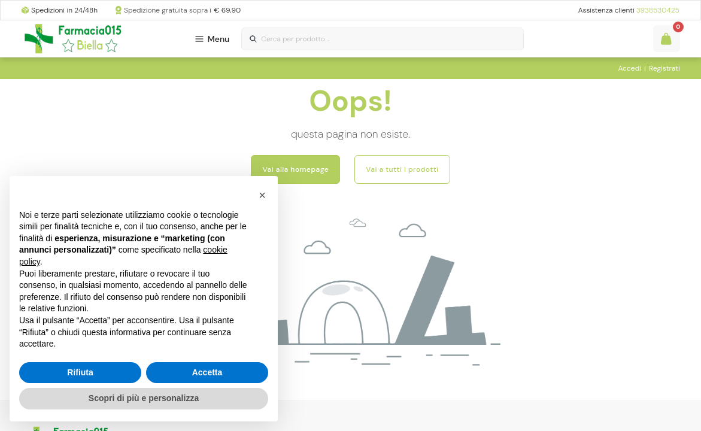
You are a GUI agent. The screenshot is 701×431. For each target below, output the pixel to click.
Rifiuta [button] (80, 372)
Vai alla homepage (295, 169)
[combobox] (382, 39)
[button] (262, 195)
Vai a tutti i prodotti (402, 169)
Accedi (629, 68)
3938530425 (657, 10)
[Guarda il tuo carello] (666, 38)
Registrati (664, 68)
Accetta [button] (207, 372)
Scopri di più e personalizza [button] (144, 398)
